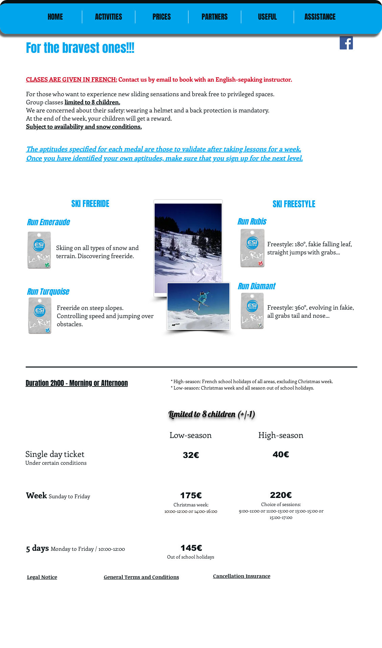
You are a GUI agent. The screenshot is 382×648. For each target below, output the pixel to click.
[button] (267, 17)
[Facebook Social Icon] (346, 42)
